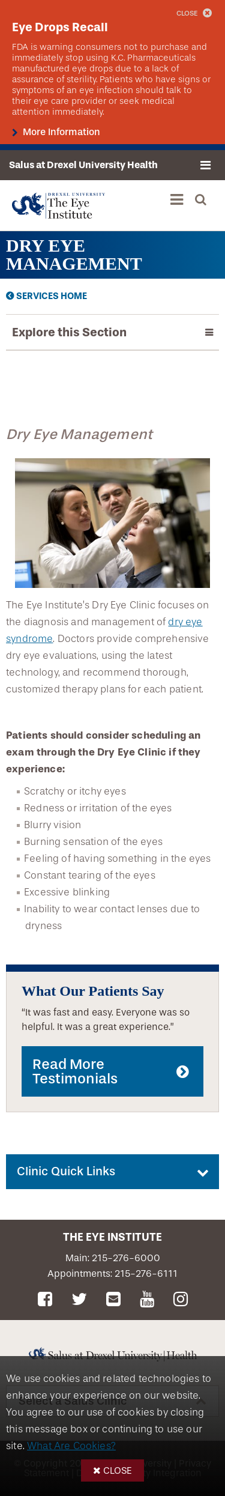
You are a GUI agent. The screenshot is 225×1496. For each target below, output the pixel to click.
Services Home (51, 296)
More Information (60, 132)
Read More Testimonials (75, 1071)
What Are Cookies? (71, 1446)
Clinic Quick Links (66, 1171)
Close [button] (117, 1470)
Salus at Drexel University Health (83, 165)
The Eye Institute (112, 1237)
